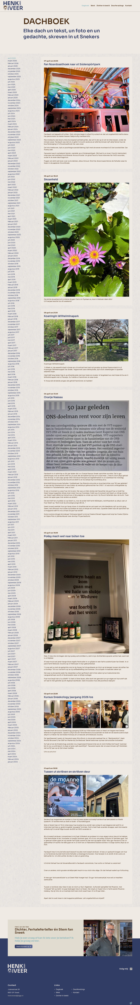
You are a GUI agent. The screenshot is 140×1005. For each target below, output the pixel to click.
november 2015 (14, 388)
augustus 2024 (14, 111)
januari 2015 (12, 414)
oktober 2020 (13, 232)
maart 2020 (12, 251)
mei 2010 (11, 562)
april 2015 (11, 406)
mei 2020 (11, 245)
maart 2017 (12, 345)
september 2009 (14, 583)
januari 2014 (12, 446)
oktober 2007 (13, 643)
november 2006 (14, 672)
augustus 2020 (14, 237)
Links (57, 985)
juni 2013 (11, 464)
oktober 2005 (13, 707)
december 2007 (14, 638)
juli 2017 (11, 335)
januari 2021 (12, 224)
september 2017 (14, 330)
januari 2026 (13, 66)
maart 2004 (12, 757)
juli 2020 (11, 240)
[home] (13, 5)
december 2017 (14, 322)
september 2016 (14, 361)
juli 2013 (11, 461)
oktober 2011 (13, 517)
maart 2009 (12, 598)
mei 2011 (11, 530)
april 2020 (12, 248)
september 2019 (14, 266)
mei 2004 (11, 751)
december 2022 (14, 164)
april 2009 (12, 596)
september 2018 (14, 298)
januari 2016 (12, 382)
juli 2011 (11, 525)
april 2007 (12, 659)
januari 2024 (13, 129)
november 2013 (14, 451)
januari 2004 (13, 762)
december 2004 (14, 733)
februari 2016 (13, 380)
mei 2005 (11, 720)
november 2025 (14, 71)
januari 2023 (13, 161)
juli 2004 (11, 746)
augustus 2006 (14, 680)
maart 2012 (12, 504)
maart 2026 (12, 61)
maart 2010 (12, 567)
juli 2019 (11, 272)
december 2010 (14, 543)
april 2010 (11, 564)
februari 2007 (13, 664)
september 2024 (14, 108)
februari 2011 (13, 538)
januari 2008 (13, 635)
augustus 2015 (13, 395)
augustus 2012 (13, 490)
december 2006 (14, 670)
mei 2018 (11, 309)
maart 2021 (12, 219)
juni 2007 (11, 654)
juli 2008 (11, 620)
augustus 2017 (13, 332)
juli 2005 (11, 714)
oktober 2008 (13, 612)
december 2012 (14, 480)
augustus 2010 (13, 554)
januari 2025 (13, 98)
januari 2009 (13, 604)
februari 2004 (13, 759)
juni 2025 (11, 84)
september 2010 (14, 551)
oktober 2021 (13, 200)
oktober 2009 (13, 580)
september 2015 (14, 393)
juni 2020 (11, 243)
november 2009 (14, 577)
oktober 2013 (13, 453)
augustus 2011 (13, 522)
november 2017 (14, 324)
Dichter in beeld (62, 996)
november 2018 (14, 293)
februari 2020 (13, 253)
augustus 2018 (13, 301)
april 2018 (11, 311)
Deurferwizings (79, 989)
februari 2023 (13, 158)
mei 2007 (11, 656)
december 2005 (14, 701)
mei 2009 (11, 593)
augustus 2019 (13, 269)
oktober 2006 (13, 675)
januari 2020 (13, 256)
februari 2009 (13, 601)
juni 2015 (11, 401)
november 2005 (14, 704)
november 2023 (14, 135)
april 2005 (12, 722)
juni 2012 (11, 496)
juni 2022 (11, 179)
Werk (58, 992)
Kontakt (76, 992)
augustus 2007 (14, 649)
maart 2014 (12, 440)
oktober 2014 (13, 422)
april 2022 (12, 185)
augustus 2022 (14, 174)
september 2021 (14, 203)
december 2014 (14, 417)
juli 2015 (11, 398)
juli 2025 (11, 82)
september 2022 (14, 171)
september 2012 (14, 488)
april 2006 (12, 691)
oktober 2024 (13, 106)
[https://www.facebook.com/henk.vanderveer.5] (131, 969)
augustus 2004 (14, 743)
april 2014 (11, 438)
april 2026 (12, 58)
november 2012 (14, 482)
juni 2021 (11, 211)
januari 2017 (12, 351)
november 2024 (14, 103)
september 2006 (14, 678)
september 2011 (14, 519)
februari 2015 (13, 411)
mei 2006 (11, 688)
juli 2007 (11, 651)
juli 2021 (11, 208)
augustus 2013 (13, 459)
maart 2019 (12, 282)
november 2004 (14, 735)
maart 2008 (12, 630)
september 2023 (14, 140)
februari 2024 (13, 127)
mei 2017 (11, 340)
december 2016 (14, 353)
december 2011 (13, 511)
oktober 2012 (13, 485)
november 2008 (14, 609)
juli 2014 (11, 430)
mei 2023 (11, 150)
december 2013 (14, 448)
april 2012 (11, 501)
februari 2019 (13, 285)
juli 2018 (11, 303)
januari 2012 (12, 509)
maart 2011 (12, 535)
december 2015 (14, 385)
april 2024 (12, 121)
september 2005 (14, 709)
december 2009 (14, 575)
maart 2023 (12, 156)
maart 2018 (12, 314)
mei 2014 (11, 435)
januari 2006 (13, 699)
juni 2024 (11, 116)
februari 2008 (13, 633)
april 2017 (11, 343)
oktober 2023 (13, 137)
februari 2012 (13, 506)
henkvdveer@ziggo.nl (16, 996)
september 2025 (14, 77)
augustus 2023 (14, 142)
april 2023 (12, 153)
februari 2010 (13, 569)
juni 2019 (11, 274)
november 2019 (14, 261)
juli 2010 (11, 556)
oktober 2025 (13, 74)
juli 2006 (11, 683)
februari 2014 (13, 443)
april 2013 (11, 469)
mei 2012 (11, 498)
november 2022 (14, 166)
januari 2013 (12, 477)
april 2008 (12, 627)
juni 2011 (11, 527)
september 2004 (14, 741)
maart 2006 (12, 693)
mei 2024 (11, 119)
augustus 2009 (14, 585)
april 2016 (11, 374)
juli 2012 (11, 493)
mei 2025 (11, 87)
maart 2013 (12, 472)
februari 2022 (13, 190)
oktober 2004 (13, 738)
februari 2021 (13, 222)
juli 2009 (11, 588)
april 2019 (11, 280)
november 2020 (14, 229)
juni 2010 (11, 559)
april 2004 (12, 754)
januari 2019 (12, 287)
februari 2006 (13, 696)
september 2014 (14, 424)
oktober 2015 (13, 390)
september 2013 (14, 456)
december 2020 (14, 227)
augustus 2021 (13, 206)
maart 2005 (12, 725)
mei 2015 (11, 403)
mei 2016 (11, 372)
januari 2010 (12, 572)
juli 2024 (11, 113)
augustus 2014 (13, 427)
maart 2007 (12, 662)
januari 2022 (13, 193)
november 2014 (14, 419)
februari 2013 (13, 475)
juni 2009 (11, 591)
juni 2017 (11, 337)
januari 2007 (13, 667)
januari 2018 (12, 319)
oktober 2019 (13, 264)
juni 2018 (11, 306)
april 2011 (11, 533)
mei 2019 (11, 277)
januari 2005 (13, 730)
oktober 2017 (13, 327)
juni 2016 (11, 369)
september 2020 (14, 235)
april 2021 (11, 216)
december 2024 (14, 100)
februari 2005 (13, 728)
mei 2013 (11, 467)
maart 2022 (12, 187)
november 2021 (14, 198)
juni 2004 (11, 749)
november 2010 (14, 546)
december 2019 (14, 258)
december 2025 (14, 69)
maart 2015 (12, 409)
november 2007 (14, 641)
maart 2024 (12, 124)
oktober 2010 (13, 548)
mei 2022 (11, 182)
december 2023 (14, 132)
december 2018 (14, 290)
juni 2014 (11, 432)
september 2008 (14, 614)
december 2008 (14, 606)
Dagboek (59, 989)
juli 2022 (11, 177)
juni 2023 (11, 148)
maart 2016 (12, 377)
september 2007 (14, 646)
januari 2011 (12, 540)
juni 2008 (11, 622)
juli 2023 (11, 145)
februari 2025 (13, 95)
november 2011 (13, 514)
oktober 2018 (13, 295)
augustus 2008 (14, 617)
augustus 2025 (14, 79)
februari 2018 (13, 316)
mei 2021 (11, 214)
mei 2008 (11, 625)
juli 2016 (11, 366)
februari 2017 (13, 348)
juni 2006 (11, 685)
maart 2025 (12, 92)
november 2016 (14, 356)
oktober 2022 (13, 169)
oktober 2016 (13, 359)
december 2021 (14, 195)
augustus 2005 (14, 712)
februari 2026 (13, 63)
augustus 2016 (13, 364)
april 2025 (12, 90)
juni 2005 (11, 717)
